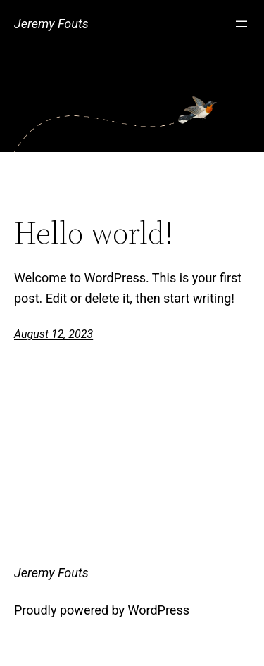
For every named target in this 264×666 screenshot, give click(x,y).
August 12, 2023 (53, 334)
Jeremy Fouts (51, 23)
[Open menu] (241, 23)
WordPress (158, 610)
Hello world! (93, 233)
